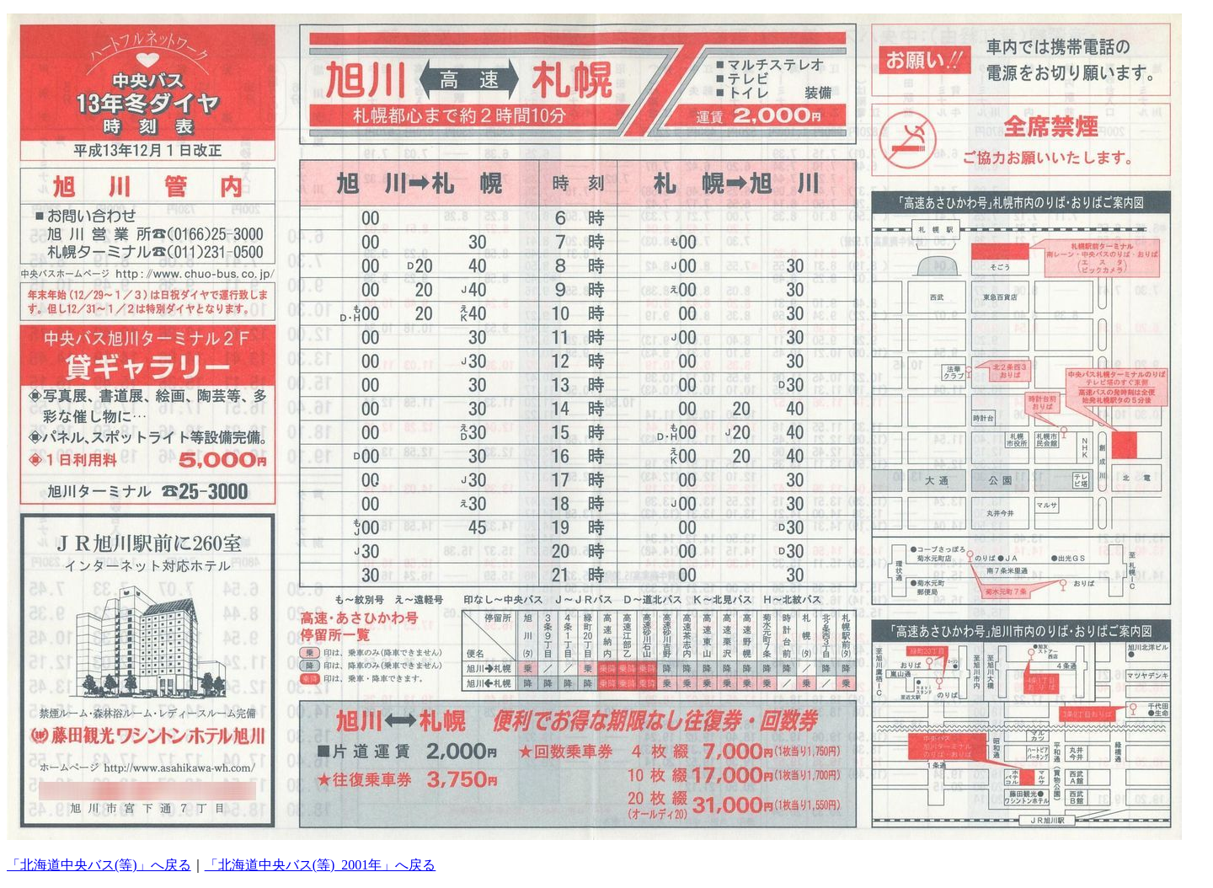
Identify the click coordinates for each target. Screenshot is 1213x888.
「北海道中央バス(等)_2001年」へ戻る (320, 865)
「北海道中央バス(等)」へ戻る (99, 865)
